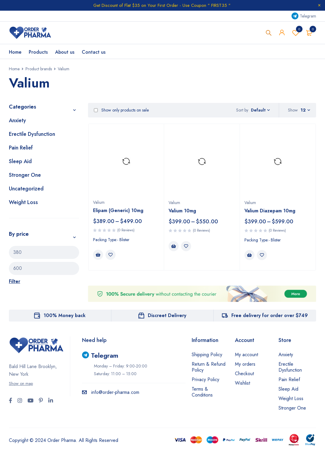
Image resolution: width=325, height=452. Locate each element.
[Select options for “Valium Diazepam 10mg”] (249, 255)
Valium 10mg (182, 211)
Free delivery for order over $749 (269, 315)
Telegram (304, 16)
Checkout (244, 373)
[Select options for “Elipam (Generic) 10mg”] (98, 255)
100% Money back (65, 315)
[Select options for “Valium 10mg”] (174, 246)
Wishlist (295, 33)
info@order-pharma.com (110, 392)
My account (246, 354)
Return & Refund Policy (208, 367)
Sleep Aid (20, 161)
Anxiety (17, 121)
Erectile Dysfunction (32, 134)
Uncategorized (26, 189)
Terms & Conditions (202, 392)
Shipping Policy (207, 354)
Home (14, 69)
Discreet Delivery (167, 315)
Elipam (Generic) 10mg (118, 210)
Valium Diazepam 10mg (269, 211)
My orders (245, 364)
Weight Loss (23, 202)
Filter (14, 281)
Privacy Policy (205, 379)
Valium (99, 203)
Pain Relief (21, 148)
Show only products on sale (121, 110)
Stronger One (25, 175)
